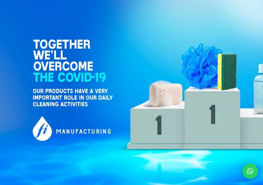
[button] (250, 171)
